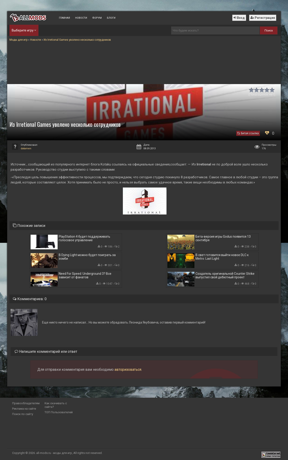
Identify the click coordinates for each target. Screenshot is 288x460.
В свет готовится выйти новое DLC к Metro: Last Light (222, 256)
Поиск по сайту (22, 414)
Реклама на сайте (24, 408)
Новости (81, 17)
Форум (97, 17)
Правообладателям (26, 403)
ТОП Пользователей (59, 412)
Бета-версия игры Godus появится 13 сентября (223, 238)
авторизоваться (128, 369)
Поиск (269, 30)
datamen (26, 148)
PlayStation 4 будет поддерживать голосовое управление (84, 238)
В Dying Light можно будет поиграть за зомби (87, 256)
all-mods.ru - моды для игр (54, 453)
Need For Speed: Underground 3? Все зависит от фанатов (85, 275)
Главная (64, 17)
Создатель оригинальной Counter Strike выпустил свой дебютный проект (225, 275)
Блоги (111, 17)
